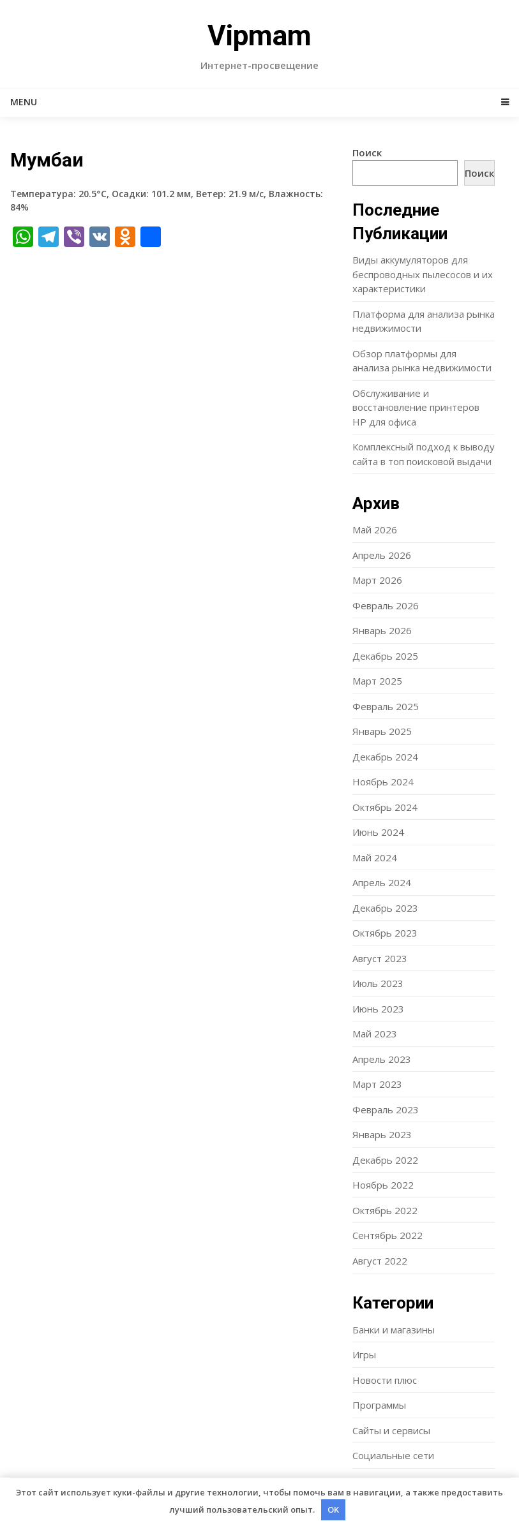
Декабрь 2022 (385, 1159)
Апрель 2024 (381, 882)
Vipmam (259, 35)
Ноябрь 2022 (383, 1184)
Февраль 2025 (385, 706)
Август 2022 (379, 1260)
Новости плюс (384, 1380)
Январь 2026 (382, 630)
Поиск (367, 152)
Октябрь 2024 (384, 807)
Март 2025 (377, 680)
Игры (364, 1354)
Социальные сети (393, 1455)
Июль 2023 (377, 983)
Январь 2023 (382, 1134)
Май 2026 (374, 529)
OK (333, 1509)
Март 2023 (377, 1084)
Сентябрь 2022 (387, 1235)
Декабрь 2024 (385, 756)
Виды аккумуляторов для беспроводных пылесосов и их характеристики (422, 274)
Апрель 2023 (381, 1059)
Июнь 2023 (378, 1008)
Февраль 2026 (385, 605)
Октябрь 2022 (384, 1210)
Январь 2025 (382, 731)
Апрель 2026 (381, 555)
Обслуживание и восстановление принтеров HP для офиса (415, 407)
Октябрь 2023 (384, 932)
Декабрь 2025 (385, 655)
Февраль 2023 (385, 1109)
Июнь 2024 (378, 832)
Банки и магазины (393, 1329)
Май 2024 (374, 857)
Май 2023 (374, 1033)
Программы (379, 1404)
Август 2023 (379, 958)
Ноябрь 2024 (383, 781)
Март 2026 (377, 580)
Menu (23, 102)
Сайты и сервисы (391, 1430)
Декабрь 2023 (385, 907)
